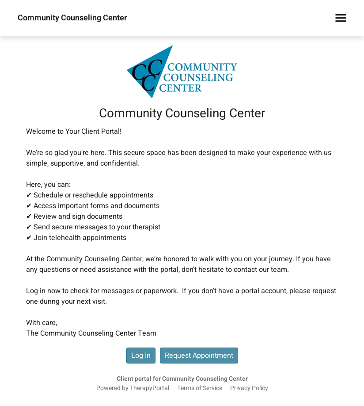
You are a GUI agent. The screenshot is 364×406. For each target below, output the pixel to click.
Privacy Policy (249, 388)
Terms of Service (199, 388)
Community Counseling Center (72, 18)
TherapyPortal (149, 388)
